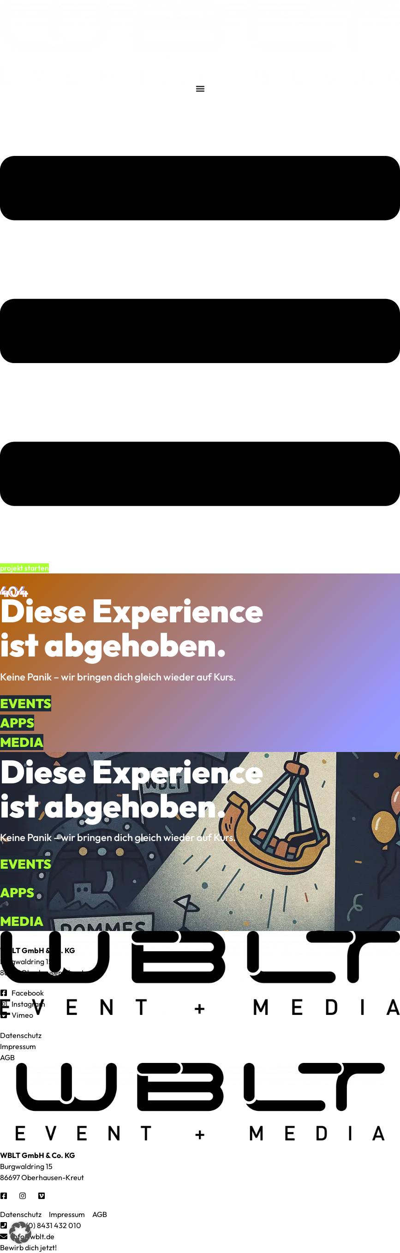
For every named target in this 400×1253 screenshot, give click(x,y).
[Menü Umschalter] (200, 88)
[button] (20, 1232)
